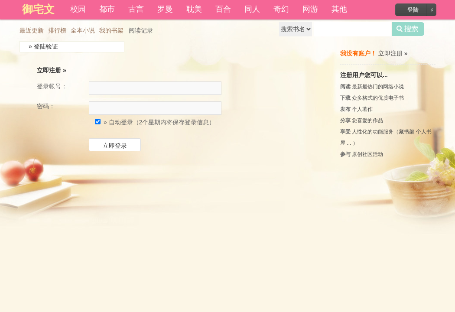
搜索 (408, 29)
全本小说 (83, 30)
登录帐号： (52, 86)
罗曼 (165, 9)
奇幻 (281, 9)
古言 (136, 9)
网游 (310, 9)
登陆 (413, 9)
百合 (223, 9)
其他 (339, 9)
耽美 (194, 9)
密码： (46, 106)
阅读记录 (141, 30)
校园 (78, 9)
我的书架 (111, 30)
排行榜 (57, 30)
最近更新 (32, 30)
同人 (252, 9)
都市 (107, 9)
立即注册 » (51, 70)
